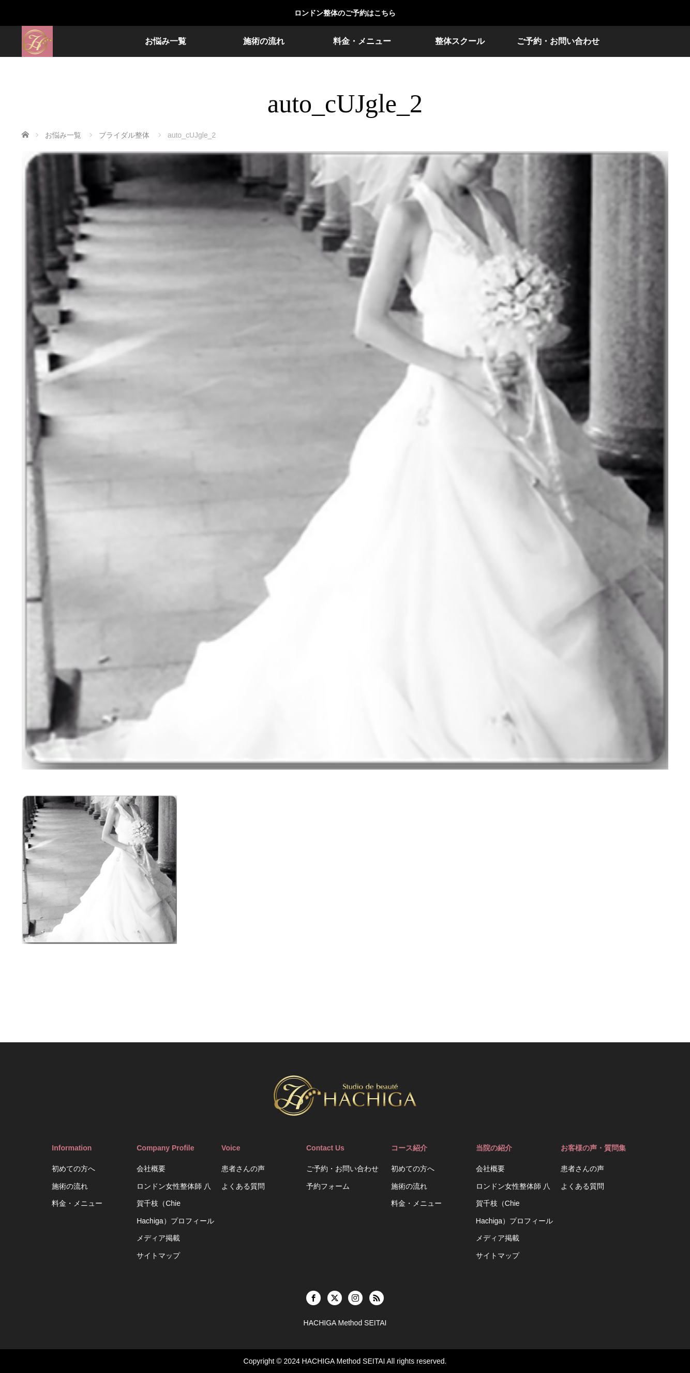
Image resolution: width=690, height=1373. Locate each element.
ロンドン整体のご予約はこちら (345, 13)
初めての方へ (73, 1168)
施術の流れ (263, 41)
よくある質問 (243, 1186)
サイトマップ (158, 1255)
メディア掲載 (158, 1238)
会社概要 (151, 1168)
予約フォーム (328, 1186)
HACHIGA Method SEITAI (343, 1361)
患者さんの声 (243, 1168)
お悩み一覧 (165, 41)
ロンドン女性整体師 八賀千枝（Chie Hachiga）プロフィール (175, 1203)
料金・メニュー (362, 41)
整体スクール (460, 41)
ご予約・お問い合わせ (558, 41)
